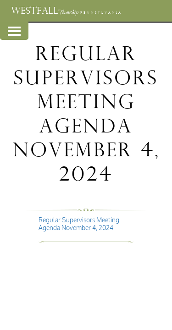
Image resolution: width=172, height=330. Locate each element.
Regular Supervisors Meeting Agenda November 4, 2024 (79, 224)
